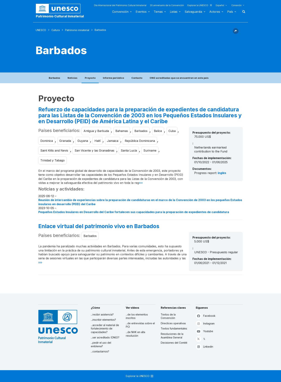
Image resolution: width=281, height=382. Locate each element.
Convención (120, 11)
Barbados (54, 77)
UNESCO (41, 30)
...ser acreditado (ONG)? (105, 337)
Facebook (205, 316)
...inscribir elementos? (103, 319)
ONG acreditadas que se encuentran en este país (179, 77)
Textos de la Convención (168, 316)
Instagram (205, 323)
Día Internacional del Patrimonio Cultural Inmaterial (120, 5)
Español (220, 5)
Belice (158, 131)
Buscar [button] (242, 11)
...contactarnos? (100, 351)
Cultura (55, 30)
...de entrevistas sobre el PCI (140, 325)
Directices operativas (173, 323)
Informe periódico (113, 77)
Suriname (149, 150)
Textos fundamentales (174, 328)
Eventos (141, 11)
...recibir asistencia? (102, 314)
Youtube (204, 331)
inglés (222, 173)
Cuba (172, 131)
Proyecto (90, 77)
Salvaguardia (193, 11)
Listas (173, 11)
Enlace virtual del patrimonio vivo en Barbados (98, 226)
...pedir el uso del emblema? (101, 344)
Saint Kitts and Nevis (54, 150)
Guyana (82, 141)
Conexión (236, 5)
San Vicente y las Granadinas (94, 150)
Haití (97, 141)
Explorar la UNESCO (199, 5)
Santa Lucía (129, 150)
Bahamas (121, 131)
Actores (214, 11)
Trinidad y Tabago (52, 160)
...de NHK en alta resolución (135, 334)
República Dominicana (140, 141)
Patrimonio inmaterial (77, 30)
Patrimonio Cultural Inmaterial (60, 16)
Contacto (136, 77)
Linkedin (204, 346)
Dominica (46, 141)
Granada (65, 141)
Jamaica (112, 141)
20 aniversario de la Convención (167, 5)
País (230, 11)
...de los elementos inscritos (137, 316)
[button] (236, 33)
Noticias (72, 77)
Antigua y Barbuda (96, 131)
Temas (158, 11)
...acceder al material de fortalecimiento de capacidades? (105, 329)
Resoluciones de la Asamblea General (172, 335)
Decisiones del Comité (174, 342)
